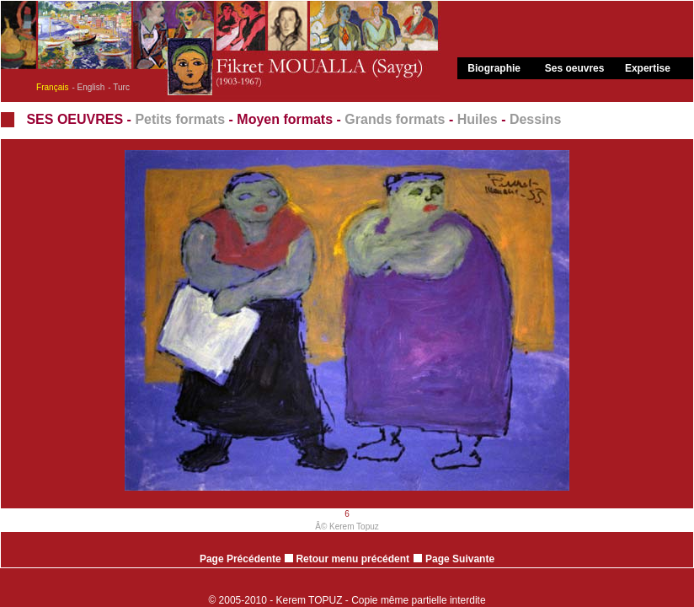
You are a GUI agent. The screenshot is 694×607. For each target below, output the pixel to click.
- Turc (119, 87)
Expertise (647, 68)
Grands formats (394, 119)
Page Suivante (459, 559)
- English (88, 87)
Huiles (477, 119)
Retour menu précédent (347, 559)
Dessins (535, 119)
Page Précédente (240, 559)
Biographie (493, 68)
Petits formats (180, 119)
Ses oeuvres (575, 68)
